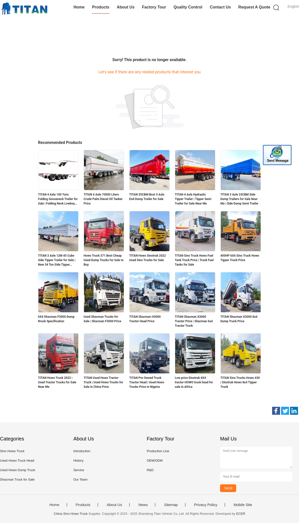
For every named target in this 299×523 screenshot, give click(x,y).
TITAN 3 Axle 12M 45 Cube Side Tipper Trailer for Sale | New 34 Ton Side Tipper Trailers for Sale (56, 260)
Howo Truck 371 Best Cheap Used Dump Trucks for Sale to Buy (104, 260)
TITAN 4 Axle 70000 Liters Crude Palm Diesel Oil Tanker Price (103, 199)
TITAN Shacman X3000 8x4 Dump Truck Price (239, 319)
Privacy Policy (205, 505)
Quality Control (187, 7)
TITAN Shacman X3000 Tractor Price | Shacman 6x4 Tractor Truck (194, 321)
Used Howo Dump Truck (17, 470)
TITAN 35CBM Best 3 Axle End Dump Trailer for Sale (146, 197)
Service (78, 470)
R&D (150, 470)
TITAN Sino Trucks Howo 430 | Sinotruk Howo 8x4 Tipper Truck (240, 382)
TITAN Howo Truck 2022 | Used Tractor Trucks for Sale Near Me (57, 382)
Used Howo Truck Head (17, 460)
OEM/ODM (155, 460)
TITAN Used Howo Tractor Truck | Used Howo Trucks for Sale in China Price (103, 382)
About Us (126, 7)
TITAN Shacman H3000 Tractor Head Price (145, 319)
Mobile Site (243, 505)
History (78, 460)
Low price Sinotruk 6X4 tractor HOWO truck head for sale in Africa (194, 382)
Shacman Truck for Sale (17, 479)
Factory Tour (154, 7)
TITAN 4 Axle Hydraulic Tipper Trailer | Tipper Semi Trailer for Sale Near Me (193, 199)
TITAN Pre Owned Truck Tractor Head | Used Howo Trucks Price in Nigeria (146, 382)
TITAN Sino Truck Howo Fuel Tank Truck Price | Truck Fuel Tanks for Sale (194, 260)
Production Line (158, 451)
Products (100, 7)
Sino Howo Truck (12, 451)
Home (79, 7)
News (143, 505)
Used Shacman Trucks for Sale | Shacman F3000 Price (102, 319)
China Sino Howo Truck (71, 514)
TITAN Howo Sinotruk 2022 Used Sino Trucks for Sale (147, 258)
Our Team (80, 479)
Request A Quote (254, 7)
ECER (240, 514)
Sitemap (171, 505)
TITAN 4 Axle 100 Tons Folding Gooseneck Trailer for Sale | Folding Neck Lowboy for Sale (58, 199)
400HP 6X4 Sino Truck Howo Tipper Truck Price (240, 258)
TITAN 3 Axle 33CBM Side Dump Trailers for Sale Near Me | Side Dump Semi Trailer (239, 199)
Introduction (81, 451)
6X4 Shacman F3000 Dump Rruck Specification (56, 319)
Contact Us (220, 7)
